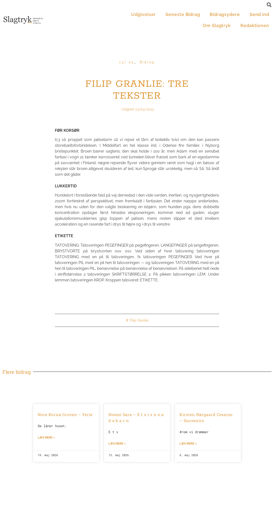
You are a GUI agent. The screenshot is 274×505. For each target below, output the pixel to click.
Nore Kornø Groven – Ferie (65, 414)
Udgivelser (143, 14)
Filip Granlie (139, 320)
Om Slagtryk (217, 25)
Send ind (259, 14)
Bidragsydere (225, 14)
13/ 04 (126, 62)
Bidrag (147, 62)
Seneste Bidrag (183, 14)
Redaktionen (254, 25)
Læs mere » (46, 437)
